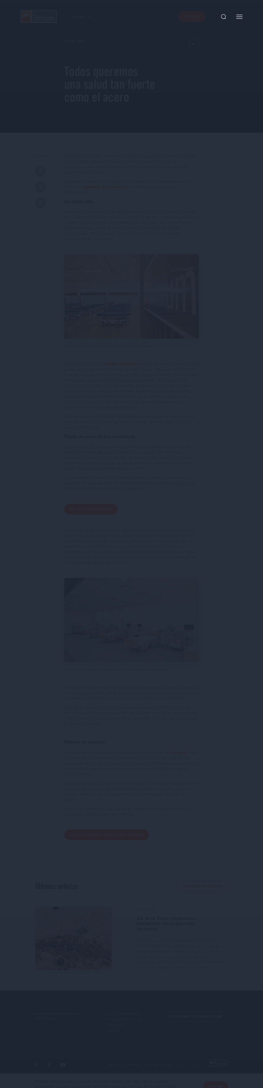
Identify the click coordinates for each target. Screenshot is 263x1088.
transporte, (179, 752)
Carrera (114, 1030)
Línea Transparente (124, 1013)
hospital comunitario (122, 363)
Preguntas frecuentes (157, 1065)
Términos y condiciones (123, 1065)
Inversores (116, 1024)
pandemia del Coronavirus (105, 186)
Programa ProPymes (125, 1019)
